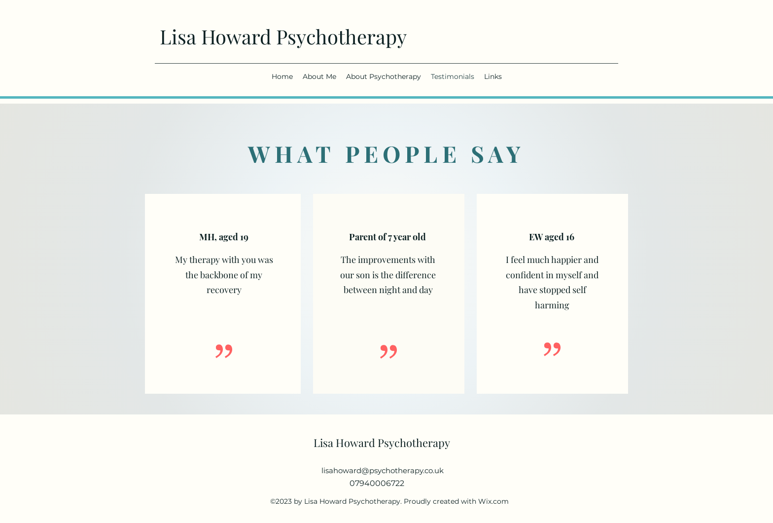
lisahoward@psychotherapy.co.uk (382, 470)
